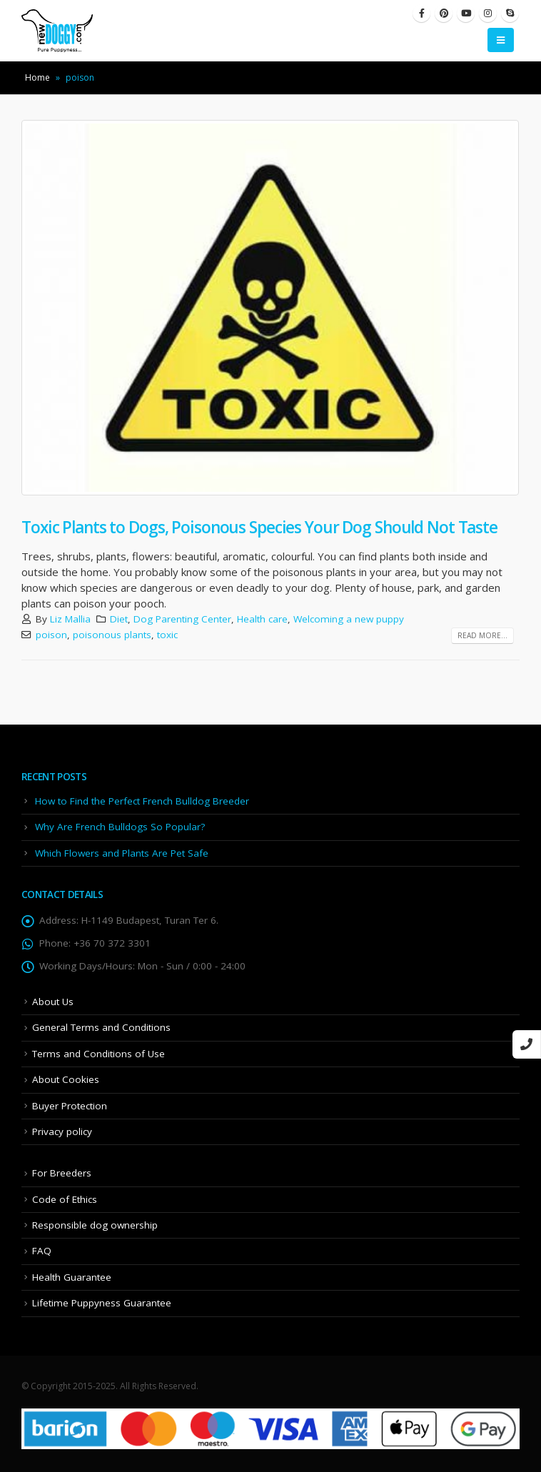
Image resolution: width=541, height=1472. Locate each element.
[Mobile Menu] (500, 40)
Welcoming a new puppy (348, 619)
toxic (167, 634)
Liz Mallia (70, 619)
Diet (119, 619)
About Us (53, 1001)
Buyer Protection (69, 1105)
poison (51, 634)
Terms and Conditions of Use (98, 1053)
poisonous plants (112, 634)
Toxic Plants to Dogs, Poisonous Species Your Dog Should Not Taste (259, 527)
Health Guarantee (71, 1277)
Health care (262, 619)
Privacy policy (62, 1131)
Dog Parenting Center (182, 619)
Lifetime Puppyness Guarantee (101, 1302)
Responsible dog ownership (95, 1225)
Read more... (482, 635)
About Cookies (65, 1079)
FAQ (41, 1250)
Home (37, 77)
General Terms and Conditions (101, 1027)
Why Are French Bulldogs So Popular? (120, 826)
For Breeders (61, 1172)
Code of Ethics (64, 1199)
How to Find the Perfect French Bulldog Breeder (142, 801)
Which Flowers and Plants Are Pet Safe (121, 853)
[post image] (270, 307)
